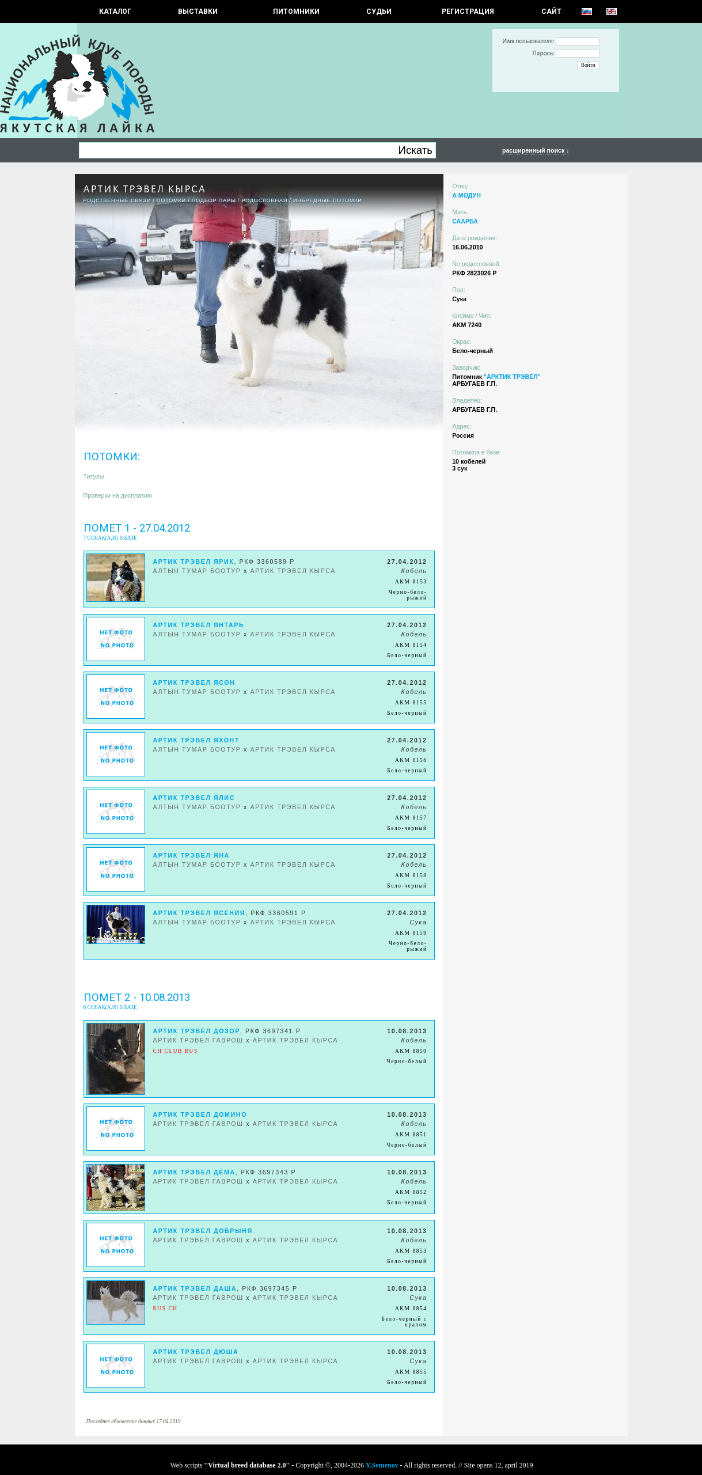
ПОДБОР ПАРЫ (214, 200)
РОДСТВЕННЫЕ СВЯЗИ (117, 200)
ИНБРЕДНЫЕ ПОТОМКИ (327, 200)
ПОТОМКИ (171, 200)
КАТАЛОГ (115, 11)
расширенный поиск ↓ (536, 150)
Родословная (264, 200)
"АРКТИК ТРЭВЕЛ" (512, 376)
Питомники (296, 11)
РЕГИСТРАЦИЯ (468, 11)
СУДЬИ (379, 11)
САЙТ (551, 11)
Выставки (198, 11)
